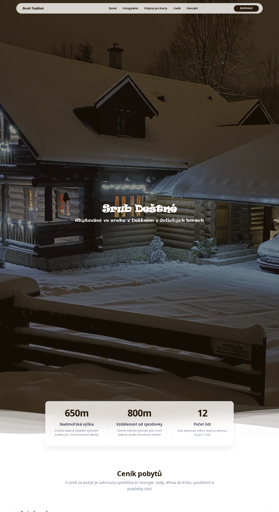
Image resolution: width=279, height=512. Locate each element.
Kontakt (192, 8)
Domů (113, 8)
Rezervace (246, 8)
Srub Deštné (33, 8)
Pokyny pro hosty (155, 8)
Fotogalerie (130, 8)
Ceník (177, 8)
